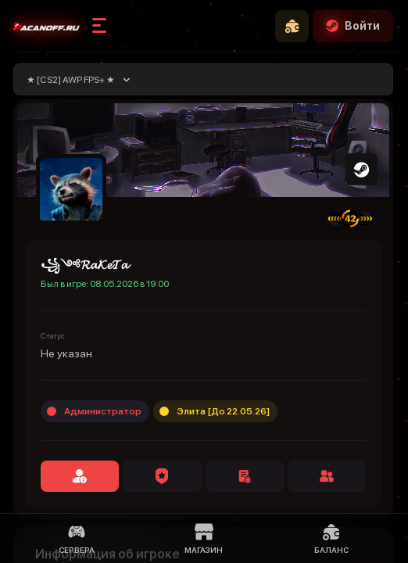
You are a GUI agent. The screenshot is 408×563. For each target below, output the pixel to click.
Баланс (331, 538)
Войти (353, 26)
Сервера (77, 538)
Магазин (203, 538)
